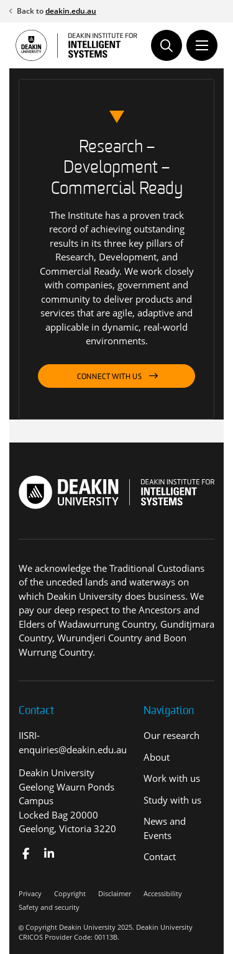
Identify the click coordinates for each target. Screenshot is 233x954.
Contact (160, 856)
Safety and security (49, 907)
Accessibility (163, 893)
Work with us (172, 778)
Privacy (30, 893)
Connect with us (109, 377)
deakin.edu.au (70, 11)
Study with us (172, 800)
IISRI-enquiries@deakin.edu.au (73, 742)
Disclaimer (114, 893)
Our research (171, 735)
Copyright (70, 893)
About (157, 757)
